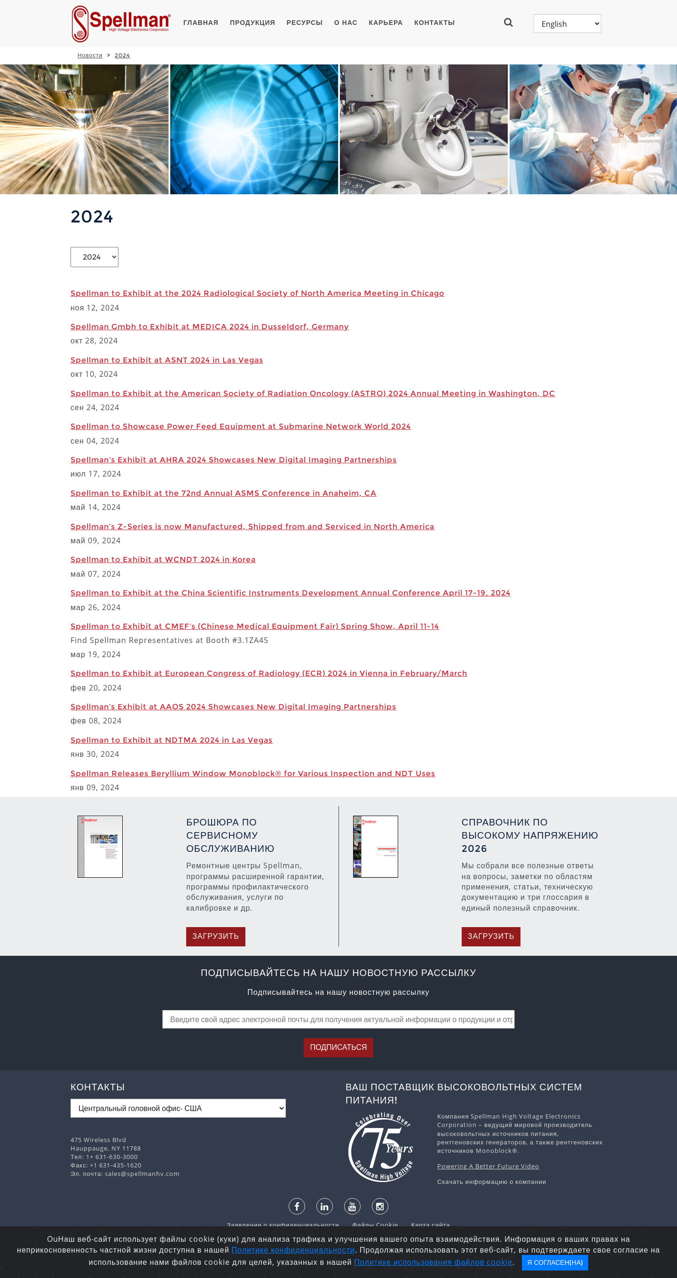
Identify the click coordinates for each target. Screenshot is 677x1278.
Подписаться (338, 1047)
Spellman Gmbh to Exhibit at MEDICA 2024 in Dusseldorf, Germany (210, 326)
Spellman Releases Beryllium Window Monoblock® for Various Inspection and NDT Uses (253, 773)
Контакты (434, 22)
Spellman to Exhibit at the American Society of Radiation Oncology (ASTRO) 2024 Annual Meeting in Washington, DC (313, 393)
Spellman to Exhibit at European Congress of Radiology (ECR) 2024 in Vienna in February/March (269, 673)
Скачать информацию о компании (491, 1181)
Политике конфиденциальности (293, 1250)
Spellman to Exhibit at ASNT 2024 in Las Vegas (167, 360)
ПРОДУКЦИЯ (253, 22)
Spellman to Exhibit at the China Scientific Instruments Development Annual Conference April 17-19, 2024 (291, 592)
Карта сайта (425, 1225)
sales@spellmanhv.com (142, 1173)
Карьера (386, 22)
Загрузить (215, 936)
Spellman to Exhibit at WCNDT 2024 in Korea (163, 559)
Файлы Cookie (370, 1225)
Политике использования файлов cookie (433, 1262)
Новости (90, 55)
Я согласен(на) (555, 1262)
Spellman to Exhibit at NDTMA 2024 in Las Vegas (172, 740)
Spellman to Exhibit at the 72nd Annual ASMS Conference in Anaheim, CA (224, 493)
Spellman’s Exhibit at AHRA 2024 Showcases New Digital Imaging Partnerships (234, 459)
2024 (122, 55)
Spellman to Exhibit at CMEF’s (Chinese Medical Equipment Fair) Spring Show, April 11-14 (255, 626)
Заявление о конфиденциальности (284, 1225)
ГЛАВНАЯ (201, 22)
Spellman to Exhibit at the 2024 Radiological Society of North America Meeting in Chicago (257, 293)
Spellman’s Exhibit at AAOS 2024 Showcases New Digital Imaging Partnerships (233, 706)
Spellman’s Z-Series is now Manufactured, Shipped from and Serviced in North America (252, 526)
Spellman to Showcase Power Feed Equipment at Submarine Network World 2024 (241, 426)
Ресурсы (305, 22)
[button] (512, 22)
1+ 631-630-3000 (112, 1156)
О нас (346, 22)
